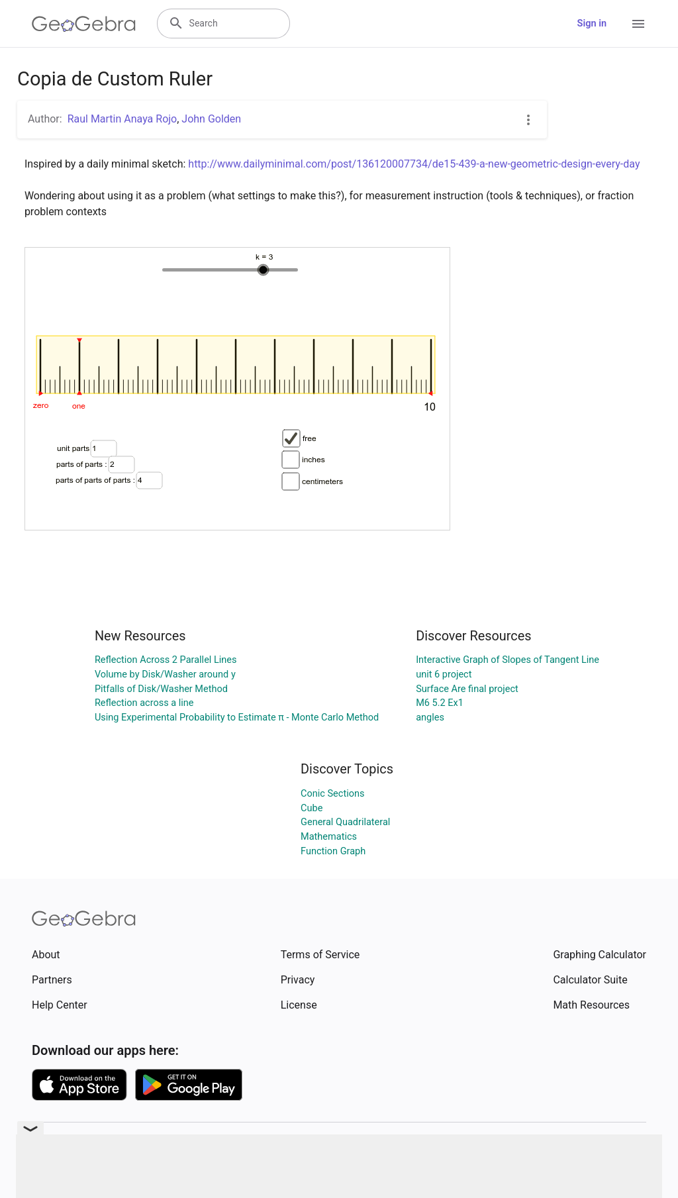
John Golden (211, 119)
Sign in (591, 23)
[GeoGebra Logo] (84, 24)
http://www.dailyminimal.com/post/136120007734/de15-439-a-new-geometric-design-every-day (414, 164)
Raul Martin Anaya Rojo (122, 119)
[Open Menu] (638, 24)
